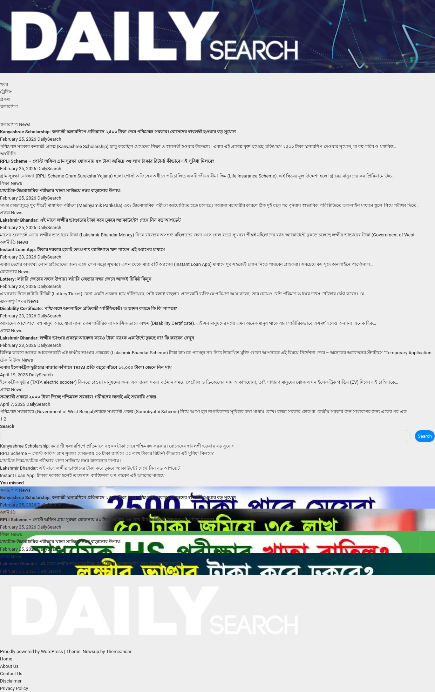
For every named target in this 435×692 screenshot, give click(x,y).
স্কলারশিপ (9, 106)
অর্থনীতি (8, 153)
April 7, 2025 (13, 404)
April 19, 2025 (14, 374)
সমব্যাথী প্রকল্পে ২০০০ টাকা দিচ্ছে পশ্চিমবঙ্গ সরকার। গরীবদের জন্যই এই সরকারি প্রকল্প (78, 396)
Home (6, 658)
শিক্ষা (5, 183)
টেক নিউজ (10, 360)
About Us (9, 666)
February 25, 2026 (19, 139)
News (24, 124)
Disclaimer (10, 681)
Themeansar (118, 651)
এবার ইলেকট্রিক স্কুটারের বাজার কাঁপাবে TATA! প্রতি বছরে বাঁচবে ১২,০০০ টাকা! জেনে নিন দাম (85, 367)
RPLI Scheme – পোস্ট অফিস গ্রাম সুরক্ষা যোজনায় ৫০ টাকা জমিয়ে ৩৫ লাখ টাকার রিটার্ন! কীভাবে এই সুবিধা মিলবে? (107, 161)
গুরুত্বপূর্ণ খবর (13, 301)
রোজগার (9, 271)
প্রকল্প (5, 99)
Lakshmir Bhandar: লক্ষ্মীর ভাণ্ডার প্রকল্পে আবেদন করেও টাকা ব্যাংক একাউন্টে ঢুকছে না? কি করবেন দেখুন (97, 338)
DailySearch (49, 139)
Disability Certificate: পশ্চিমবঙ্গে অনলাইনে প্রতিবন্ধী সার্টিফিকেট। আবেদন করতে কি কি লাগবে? (88, 308)
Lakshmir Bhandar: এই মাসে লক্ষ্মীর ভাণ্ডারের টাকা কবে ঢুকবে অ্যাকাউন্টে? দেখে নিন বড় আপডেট (90, 220)
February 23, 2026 (19, 257)
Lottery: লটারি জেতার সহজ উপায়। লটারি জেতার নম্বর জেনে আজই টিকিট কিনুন (75, 279)
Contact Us (11, 673)
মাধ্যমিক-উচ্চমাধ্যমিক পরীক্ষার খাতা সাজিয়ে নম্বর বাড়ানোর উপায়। (61, 190)
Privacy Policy (14, 688)
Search (7, 426)
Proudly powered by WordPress (32, 651)
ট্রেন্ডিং (6, 91)
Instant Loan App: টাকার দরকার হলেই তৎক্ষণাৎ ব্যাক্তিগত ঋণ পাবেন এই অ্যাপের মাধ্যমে (82, 249)
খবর (4, 84)
